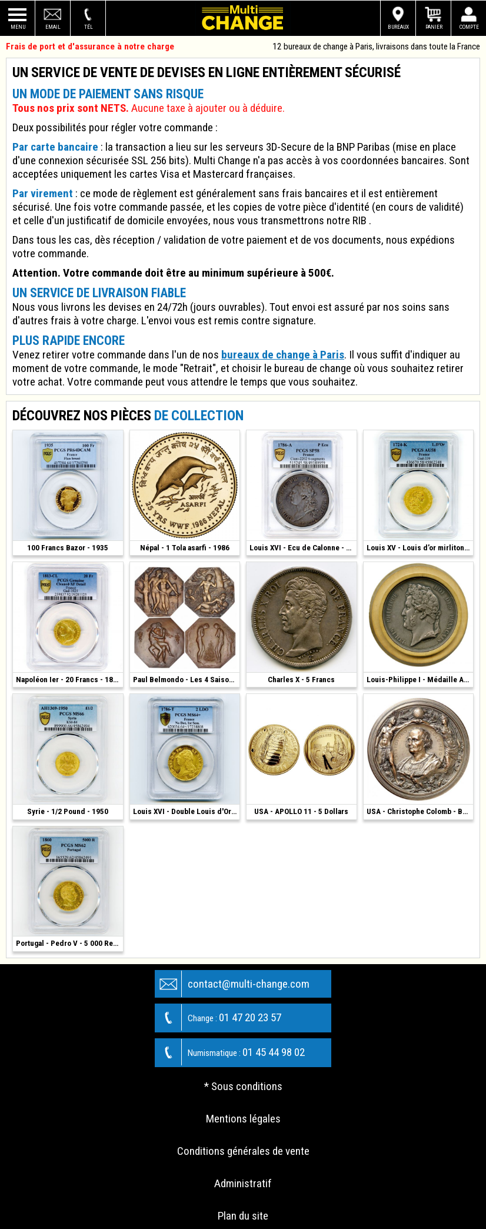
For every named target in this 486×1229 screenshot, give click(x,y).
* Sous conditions (243, 1086)
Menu (18, 27)
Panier (433, 27)
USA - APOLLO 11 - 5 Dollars (301, 811)
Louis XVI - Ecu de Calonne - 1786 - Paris (303, 547)
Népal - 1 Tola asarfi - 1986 (184, 547)
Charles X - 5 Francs (301, 679)
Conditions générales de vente (243, 1151)
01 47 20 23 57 (218, 1017)
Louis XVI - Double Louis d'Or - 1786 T (186, 811)
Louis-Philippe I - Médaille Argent (420, 679)
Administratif (243, 1183)
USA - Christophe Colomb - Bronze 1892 (420, 811)
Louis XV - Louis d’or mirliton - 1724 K (420, 547)
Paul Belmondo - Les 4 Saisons (185, 679)
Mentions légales (243, 1118)
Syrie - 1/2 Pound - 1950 (67, 811)
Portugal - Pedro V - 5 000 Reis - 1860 (69, 943)
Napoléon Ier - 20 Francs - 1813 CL (69, 679)
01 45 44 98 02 (230, 1052)
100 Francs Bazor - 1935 (67, 547)
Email (53, 27)
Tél (88, 27)
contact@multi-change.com (232, 984)
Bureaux (398, 27)
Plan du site (243, 1216)
